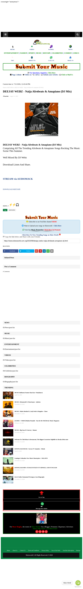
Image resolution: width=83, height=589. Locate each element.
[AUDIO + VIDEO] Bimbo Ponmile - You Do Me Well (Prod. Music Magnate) (37, 421)
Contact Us (22, 550)
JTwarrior (6, 96)
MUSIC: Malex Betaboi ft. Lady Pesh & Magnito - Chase (31, 411)
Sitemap (78, 550)
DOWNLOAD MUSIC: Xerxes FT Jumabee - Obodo (30, 449)
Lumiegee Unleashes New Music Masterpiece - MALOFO (31, 458)
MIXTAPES (10, 87)
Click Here (57, 226)
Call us (37, 75)
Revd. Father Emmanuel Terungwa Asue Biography (29, 477)
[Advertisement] (41, 17)
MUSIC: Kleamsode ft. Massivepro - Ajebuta (28, 402)
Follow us (28, 75)
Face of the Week (56, 550)
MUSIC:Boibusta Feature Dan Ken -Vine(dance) (29, 392)
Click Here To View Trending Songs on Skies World (40, 235)
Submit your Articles (50, 75)
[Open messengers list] (78, 582)
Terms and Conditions (33, 550)
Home (4, 87)
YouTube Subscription (68, 550)
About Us (14, 550)
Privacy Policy (45, 550)
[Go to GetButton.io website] (78, 587)
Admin (18, 75)
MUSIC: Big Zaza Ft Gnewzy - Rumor (26, 430)
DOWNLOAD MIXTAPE (11, 189)
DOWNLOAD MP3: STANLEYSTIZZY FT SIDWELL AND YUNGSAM (36, 467)
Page (13, 75)
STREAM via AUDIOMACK (18, 179)
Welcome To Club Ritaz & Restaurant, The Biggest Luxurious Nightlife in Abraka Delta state (41, 439)
